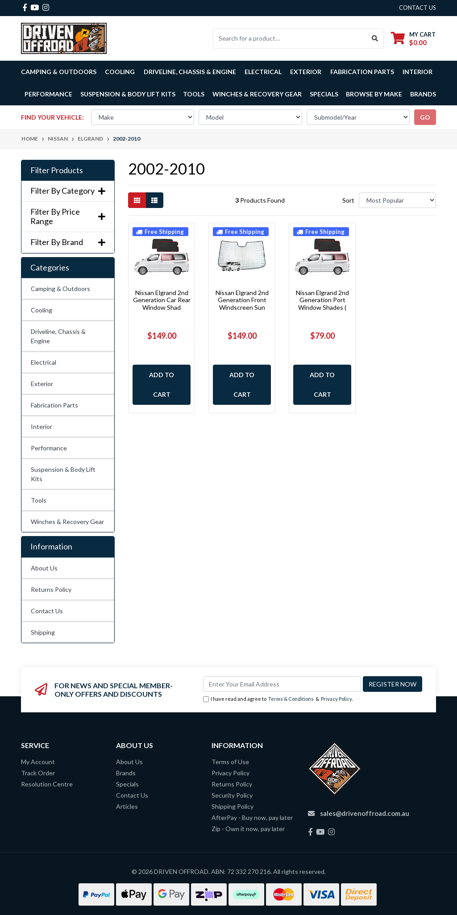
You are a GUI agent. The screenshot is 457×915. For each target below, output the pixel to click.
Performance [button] (48, 94)
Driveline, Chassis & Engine (58, 336)
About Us (44, 568)
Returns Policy (51, 589)
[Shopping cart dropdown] (413, 38)
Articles (127, 806)
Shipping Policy (232, 806)
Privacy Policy (336, 699)
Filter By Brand (67, 242)
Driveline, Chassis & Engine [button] (190, 71)
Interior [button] (417, 71)
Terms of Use (230, 761)
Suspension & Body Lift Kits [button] (127, 94)
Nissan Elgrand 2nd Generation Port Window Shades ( (322, 300)
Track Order (38, 773)
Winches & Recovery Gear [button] (257, 94)
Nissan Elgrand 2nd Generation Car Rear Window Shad (162, 300)
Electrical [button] (263, 71)
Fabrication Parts (362, 71)
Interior (41, 426)
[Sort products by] (397, 200)
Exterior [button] (305, 71)
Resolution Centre (47, 784)
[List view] (154, 200)
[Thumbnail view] (137, 200)
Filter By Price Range (67, 216)
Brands (126, 773)
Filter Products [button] (56, 170)
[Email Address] (282, 684)
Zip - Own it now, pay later (248, 828)
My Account (38, 761)
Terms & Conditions (291, 699)
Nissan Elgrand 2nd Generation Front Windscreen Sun (242, 300)
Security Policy (232, 795)
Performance (49, 448)
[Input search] (290, 38)
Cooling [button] (120, 71)
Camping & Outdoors (60, 288)
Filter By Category (67, 190)
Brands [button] (423, 94)
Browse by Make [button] (374, 94)
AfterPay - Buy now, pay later (252, 817)
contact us (417, 7)
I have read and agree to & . (278, 699)
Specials (324, 94)
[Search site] (375, 38)
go (425, 117)
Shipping (43, 632)
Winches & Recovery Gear (67, 521)
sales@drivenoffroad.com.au (364, 813)
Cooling (41, 310)
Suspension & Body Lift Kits (63, 474)
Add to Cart (161, 384)
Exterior (42, 383)
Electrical (43, 362)
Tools (193, 94)
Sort (348, 200)
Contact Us (47, 611)
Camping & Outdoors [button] (58, 71)
